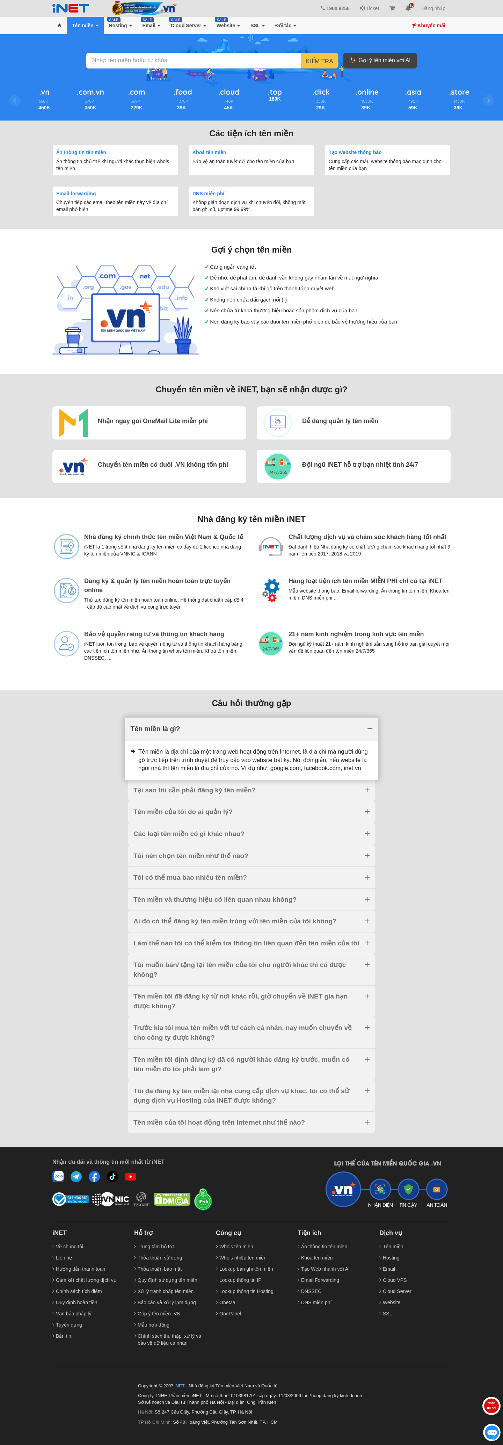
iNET (180, 1385)
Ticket (369, 8)
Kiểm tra (319, 61)
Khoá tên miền (209, 152)
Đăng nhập (433, 8)
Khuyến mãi (428, 25)
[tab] (251, 729)
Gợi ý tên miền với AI (379, 60)
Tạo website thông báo (355, 152)
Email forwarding (76, 193)
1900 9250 (335, 8)
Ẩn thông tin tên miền (81, 152)
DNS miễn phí (208, 193)
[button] (59, 25)
